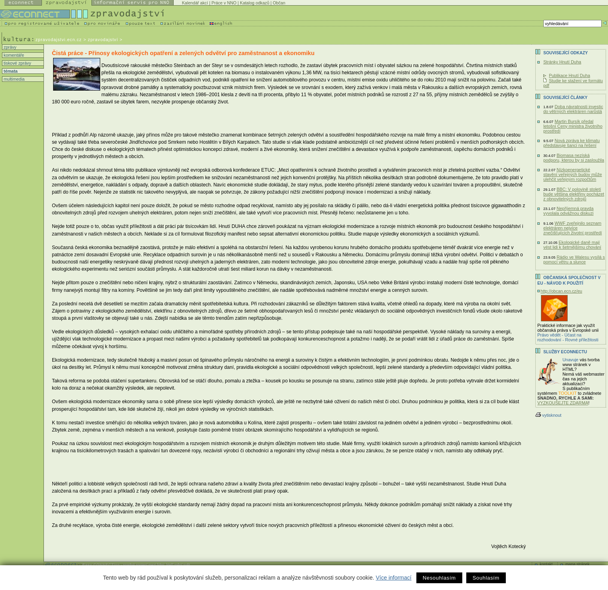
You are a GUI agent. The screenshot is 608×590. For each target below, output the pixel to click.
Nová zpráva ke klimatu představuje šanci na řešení (571, 143)
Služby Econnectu (565, 352)
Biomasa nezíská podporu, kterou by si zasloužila (573, 157)
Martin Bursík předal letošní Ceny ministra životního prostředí (572, 126)
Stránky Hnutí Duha (562, 61)
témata (10, 71)
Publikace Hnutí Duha (569, 75)
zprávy (9, 47)
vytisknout (548, 415)
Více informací (393, 577)
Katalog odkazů (254, 2)
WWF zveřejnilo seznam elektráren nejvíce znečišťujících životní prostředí (572, 228)
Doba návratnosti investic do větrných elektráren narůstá (573, 109)
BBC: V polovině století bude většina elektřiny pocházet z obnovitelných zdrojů (573, 194)
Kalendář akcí (195, 2)
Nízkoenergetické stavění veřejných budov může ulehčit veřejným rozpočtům (572, 174)
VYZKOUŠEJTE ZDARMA (562, 402)
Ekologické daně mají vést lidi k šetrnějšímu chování (572, 244)
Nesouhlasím (439, 578)
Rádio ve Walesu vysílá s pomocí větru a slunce (574, 259)
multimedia (13, 79)
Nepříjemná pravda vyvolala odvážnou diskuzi (568, 211)
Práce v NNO (224, 2)
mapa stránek (577, 564)
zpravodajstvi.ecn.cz (59, 39)
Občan (279, 2)
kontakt (546, 564)
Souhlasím (486, 578)
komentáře (13, 55)
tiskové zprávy (16, 63)
